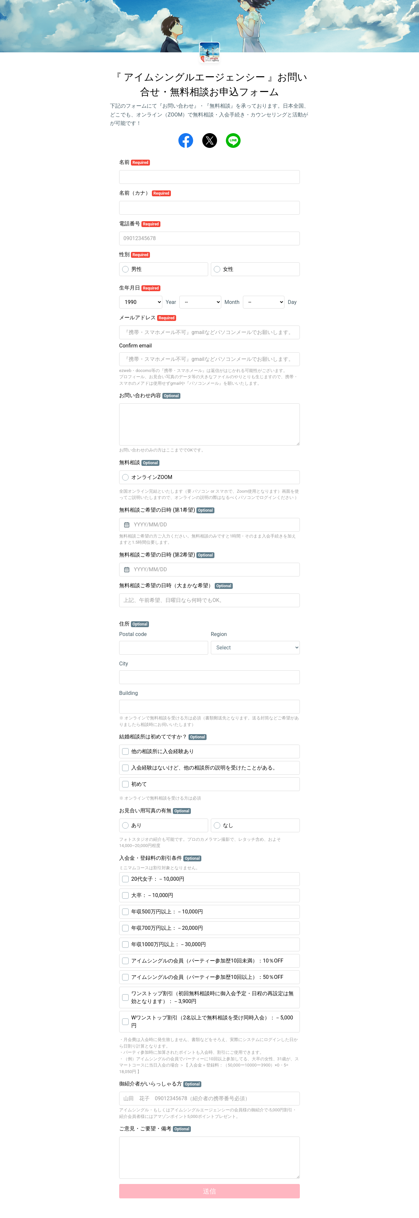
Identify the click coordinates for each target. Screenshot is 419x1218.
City (123, 664)
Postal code (133, 634)
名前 (134, 162)
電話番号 (139, 224)
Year (171, 302)
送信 (209, 1191)
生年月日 (139, 288)
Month (232, 302)
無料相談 (139, 462)
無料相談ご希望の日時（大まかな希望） (176, 585)
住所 (134, 624)
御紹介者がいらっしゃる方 (160, 1084)
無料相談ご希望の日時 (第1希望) (166, 510)
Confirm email (135, 346)
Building (128, 693)
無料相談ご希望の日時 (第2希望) (166, 555)
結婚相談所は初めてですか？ (163, 736)
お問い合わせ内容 (149, 395)
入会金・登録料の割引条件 (160, 858)
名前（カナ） (145, 193)
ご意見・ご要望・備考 (155, 1128)
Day (292, 302)
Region (219, 634)
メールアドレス (147, 317)
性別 (134, 254)
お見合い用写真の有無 (155, 810)
